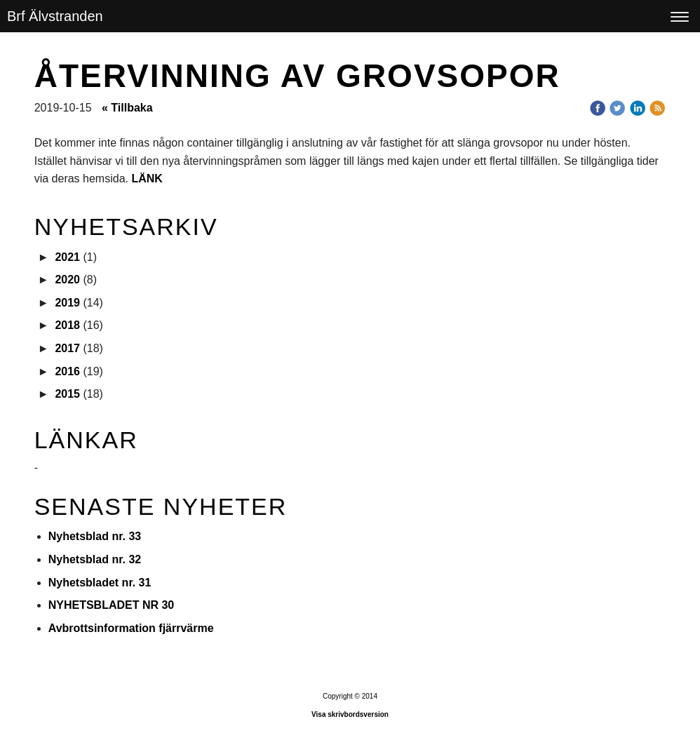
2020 (67, 279)
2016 (67, 371)
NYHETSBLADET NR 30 (111, 605)
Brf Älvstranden (55, 16)
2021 (67, 257)
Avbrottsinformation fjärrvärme (131, 628)
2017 (67, 348)
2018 (67, 325)
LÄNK (146, 178)
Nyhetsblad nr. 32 (95, 559)
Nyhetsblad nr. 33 (95, 536)
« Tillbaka (127, 108)
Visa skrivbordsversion (350, 714)
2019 (67, 303)
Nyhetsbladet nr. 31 (100, 583)
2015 (67, 394)
